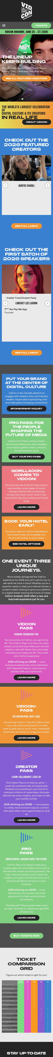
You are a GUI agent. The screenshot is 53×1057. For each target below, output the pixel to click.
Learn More (26, 677)
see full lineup (26, 353)
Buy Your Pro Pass (26, 457)
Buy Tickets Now (26, 936)
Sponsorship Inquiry (26, 409)
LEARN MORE (26, 507)
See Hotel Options (26, 544)
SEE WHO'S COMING (19, 81)
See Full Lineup (26, 226)
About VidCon (36, 122)
